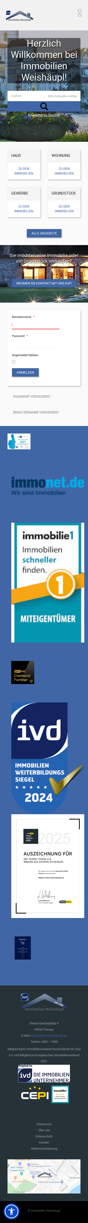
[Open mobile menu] (79, 13)
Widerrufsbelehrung (44, 1148)
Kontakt (44, 1142)
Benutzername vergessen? (36, 412)
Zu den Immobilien (23, 171)
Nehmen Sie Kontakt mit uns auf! (44, 283)
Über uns (44, 1130)
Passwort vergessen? (31, 396)
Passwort (20, 336)
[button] (11, 1211)
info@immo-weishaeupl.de (49, 1035)
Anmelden (25, 372)
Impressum (44, 1124)
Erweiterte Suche (44, 115)
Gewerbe (19, 193)
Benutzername (24, 317)
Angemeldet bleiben (25, 355)
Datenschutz (44, 1136)
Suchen (44, 106)
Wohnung (61, 155)
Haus (16, 155)
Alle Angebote (44, 233)
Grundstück (64, 193)
